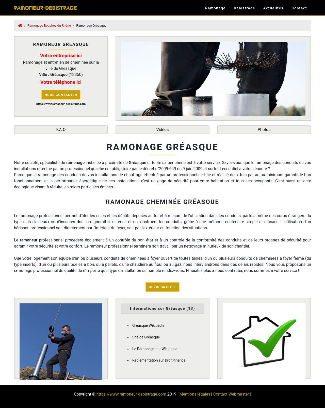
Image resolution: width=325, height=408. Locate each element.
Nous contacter (61, 95)
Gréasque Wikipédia (148, 325)
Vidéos (162, 129)
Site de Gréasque (146, 337)
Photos (264, 129)
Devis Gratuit (162, 287)
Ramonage (215, 8)
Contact (299, 8)
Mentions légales (195, 394)
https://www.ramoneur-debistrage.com (131, 394)
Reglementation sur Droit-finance (159, 360)
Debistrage (244, 8)
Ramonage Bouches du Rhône (49, 25)
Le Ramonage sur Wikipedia (154, 349)
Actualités (273, 8)
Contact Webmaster (231, 394)
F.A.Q (61, 129)
